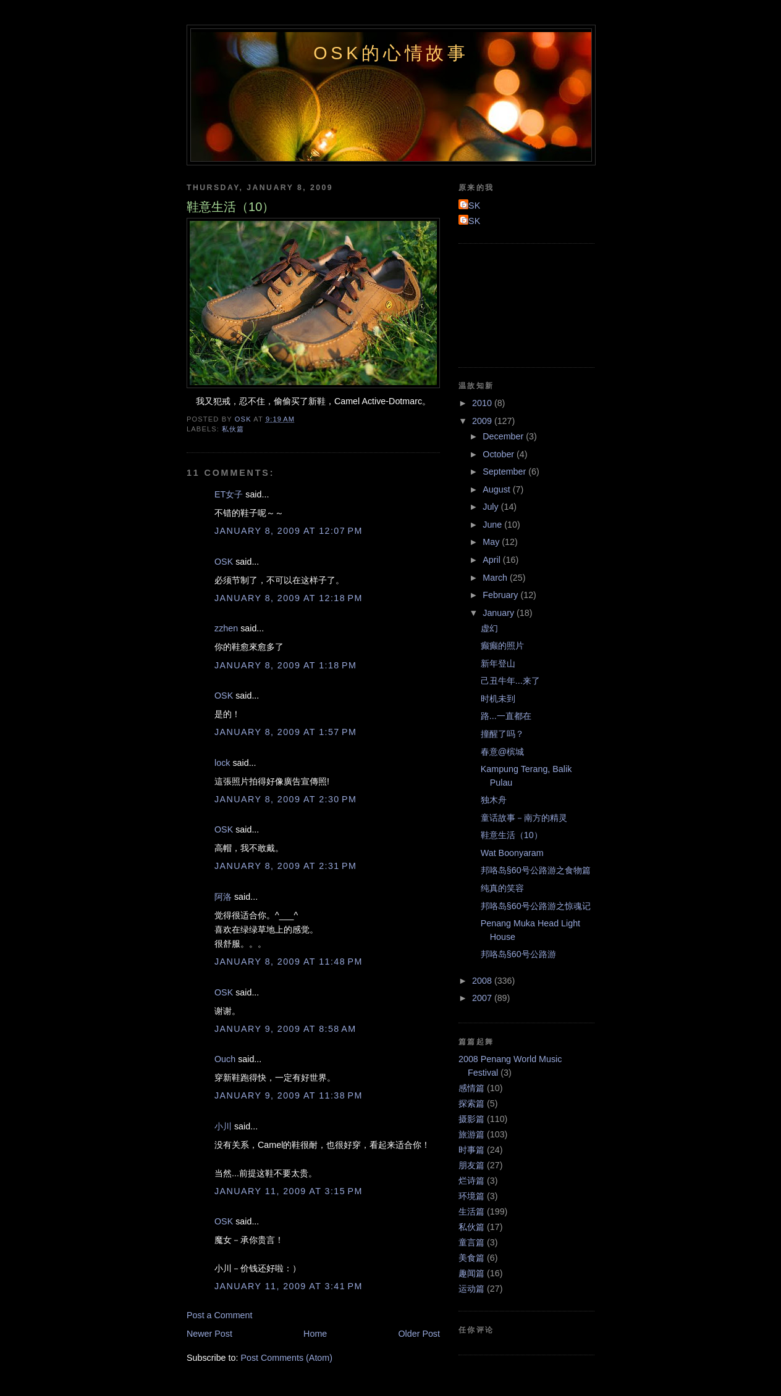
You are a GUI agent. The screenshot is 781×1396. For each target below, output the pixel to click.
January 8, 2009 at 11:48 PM (288, 961)
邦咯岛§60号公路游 (518, 954)
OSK (223, 562)
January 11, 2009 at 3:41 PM (288, 1286)
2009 (483, 421)
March (496, 578)
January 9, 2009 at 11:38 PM (288, 1095)
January (500, 613)
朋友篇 (471, 1165)
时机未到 (498, 699)
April (493, 560)
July (491, 507)
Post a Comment (219, 1315)
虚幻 (489, 628)
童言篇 (471, 1242)
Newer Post (209, 1334)
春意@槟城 (503, 752)
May (492, 542)
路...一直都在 (506, 716)
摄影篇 (471, 1119)
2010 (483, 403)
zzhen (226, 628)
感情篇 (471, 1088)
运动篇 (471, 1289)
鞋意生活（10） (511, 835)
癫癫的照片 (502, 645)
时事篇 (471, 1150)
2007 (483, 998)
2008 (483, 981)
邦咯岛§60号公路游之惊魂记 (536, 906)
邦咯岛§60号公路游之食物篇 (536, 870)
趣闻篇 (471, 1273)
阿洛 (223, 897)
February (501, 595)
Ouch (224, 1059)
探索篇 (471, 1103)
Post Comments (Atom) (286, 1358)
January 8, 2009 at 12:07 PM (288, 531)
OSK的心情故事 (391, 53)
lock (222, 763)
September (505, 471)
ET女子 (228, 494)
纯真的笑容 (502, 888)
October (500, 454)
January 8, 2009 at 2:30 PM (285, 799)
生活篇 (471, 1211)
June (493, 525)
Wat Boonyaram (512, 853)
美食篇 (471, 1258)
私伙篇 (233, 429)
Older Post (419, 1334)
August (497, 489)
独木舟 (494, 800)
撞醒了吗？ (502, 734)
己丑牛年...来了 (510, 681)
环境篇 (471, 1196)
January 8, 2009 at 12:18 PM (288, 598)
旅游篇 (471, 1134)
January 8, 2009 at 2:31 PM (285, 866)
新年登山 (498, 663)
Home (315, 1334)
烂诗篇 (471, 1181)
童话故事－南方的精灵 (524, 818)
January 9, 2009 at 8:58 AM (285, 1029)
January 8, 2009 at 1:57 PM (285, 732)
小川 (223, 1126)
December (504, 436)
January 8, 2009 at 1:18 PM (285, 665)
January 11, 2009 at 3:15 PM (288, 1191)
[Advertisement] (514, 303)
